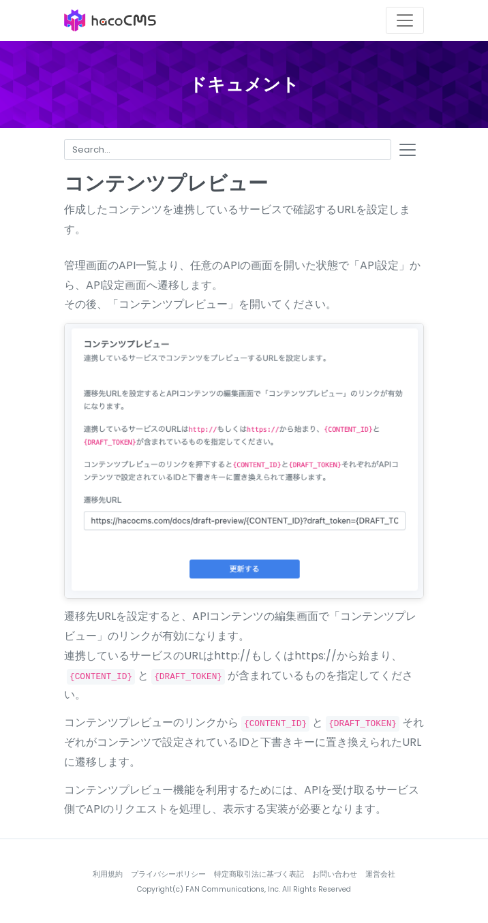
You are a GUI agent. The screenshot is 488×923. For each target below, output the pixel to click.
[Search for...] (227, 149)
